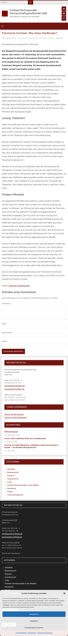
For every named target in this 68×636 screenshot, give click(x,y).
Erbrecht (59, 38)
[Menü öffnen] (2, 26)
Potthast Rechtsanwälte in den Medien (23, 485)
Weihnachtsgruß (11, 432)
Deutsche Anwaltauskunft (19, 286)
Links (9, 482)
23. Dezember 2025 (12, 435)
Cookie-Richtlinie (21, 633)
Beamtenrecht (13, 472)
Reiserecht (11, 488)
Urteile (10, 492)
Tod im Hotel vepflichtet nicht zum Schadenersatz (25, 438)
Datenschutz (32, 633)
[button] (64, 593)
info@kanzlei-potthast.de (14, 386)
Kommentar (6, 303)
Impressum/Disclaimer (45, 633)
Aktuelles (11, 469)
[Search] (30, 2)
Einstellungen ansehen (34, 628)
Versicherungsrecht (15, 495)
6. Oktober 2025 (10, 442)
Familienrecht (12, 479)
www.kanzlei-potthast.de (14, 389)
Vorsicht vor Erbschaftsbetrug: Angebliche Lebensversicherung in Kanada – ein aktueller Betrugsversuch (31, 446)
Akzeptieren (34, 614)
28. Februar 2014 (8, 38)
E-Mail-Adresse (7, 333)
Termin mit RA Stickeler (14, 414)
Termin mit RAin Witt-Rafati (15, 418)
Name (4, 324)
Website (4, 341)
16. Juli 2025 (9, 451)
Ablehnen (34, 621)
